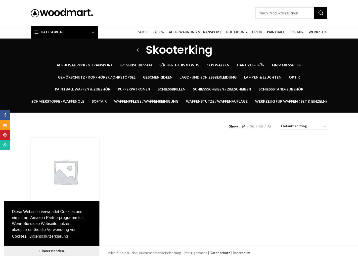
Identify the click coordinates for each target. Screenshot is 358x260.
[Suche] (291, 13)
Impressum (241, 253)
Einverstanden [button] (51, 251)
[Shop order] (304, 127)
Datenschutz (220, 253)
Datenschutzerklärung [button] (48, 236)
